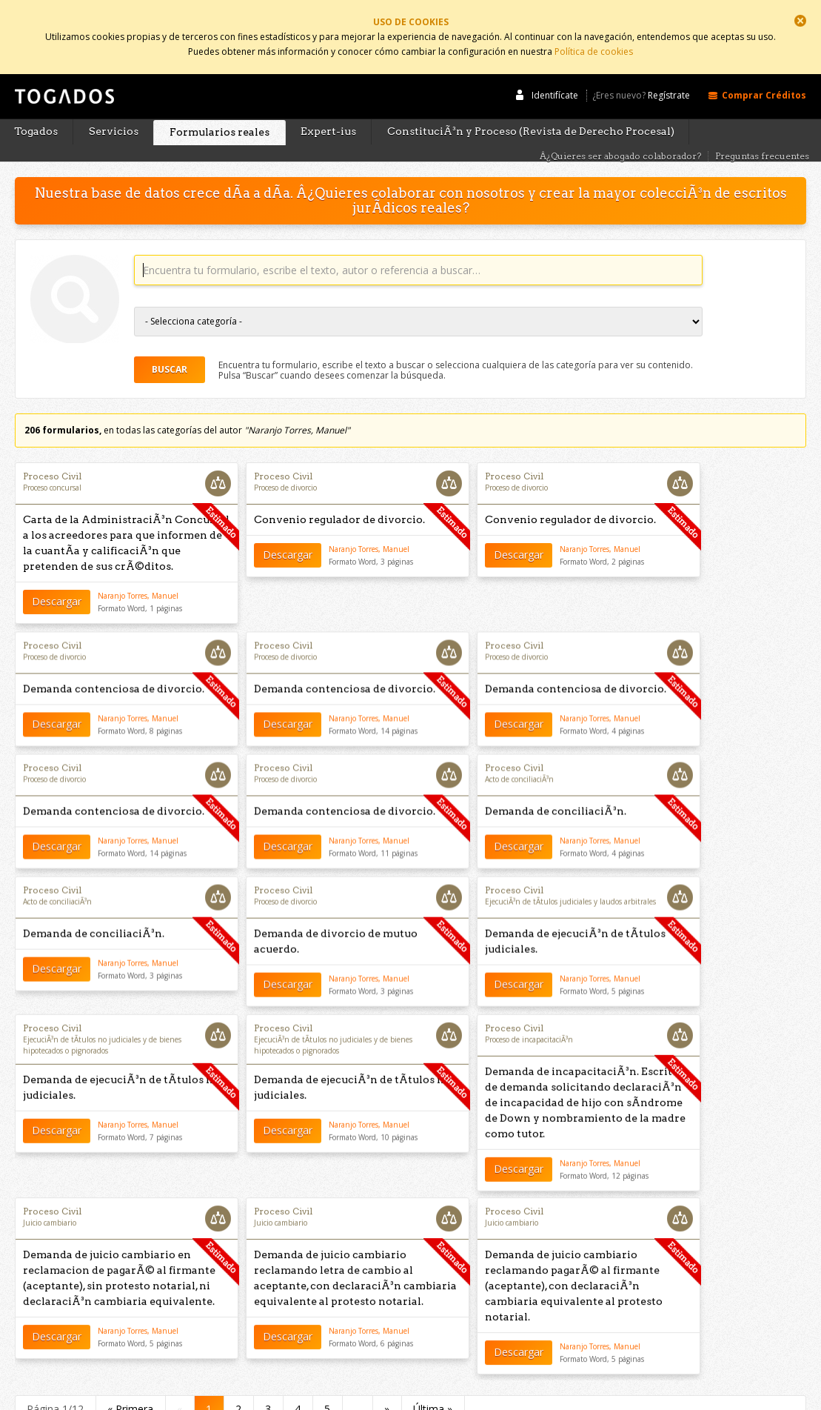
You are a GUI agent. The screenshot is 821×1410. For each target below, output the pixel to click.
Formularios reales (219, 105)
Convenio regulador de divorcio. (339, 493)
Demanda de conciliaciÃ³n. (555, 785)
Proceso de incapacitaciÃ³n (529, 1015)
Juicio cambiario (49, 1193)
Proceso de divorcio (285, 461)
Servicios (113, 104)
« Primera (130, 1374)
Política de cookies (593, 46)
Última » (432, 1374)
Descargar (56, 575)
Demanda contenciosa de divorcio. (113, 663)
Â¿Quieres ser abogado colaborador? (620, 129)
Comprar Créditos (764, 68)
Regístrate (669, 69)
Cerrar (800, 21)
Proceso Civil (52, 449)
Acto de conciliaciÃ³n (519, 753)
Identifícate (555, 68)
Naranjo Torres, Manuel (138, 569)
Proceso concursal (52, 461)
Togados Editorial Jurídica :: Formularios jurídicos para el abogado (63, 76)
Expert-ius (328, 104)
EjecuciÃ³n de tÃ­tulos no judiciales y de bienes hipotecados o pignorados (102, 1020)
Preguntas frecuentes (762, 129)
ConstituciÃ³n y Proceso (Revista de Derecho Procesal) (530, 104)
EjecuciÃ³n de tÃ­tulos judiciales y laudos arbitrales (570, 876)
